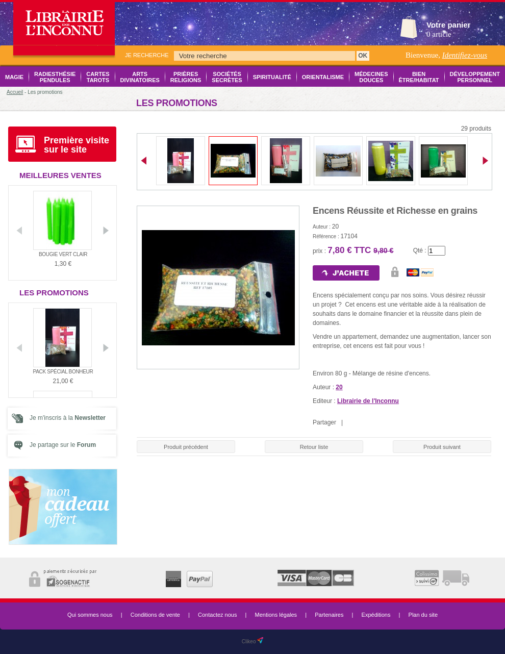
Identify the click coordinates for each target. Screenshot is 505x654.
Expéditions (376, 615)
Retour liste (314, 447)
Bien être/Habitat (419, 77)
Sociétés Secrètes (227, 77)
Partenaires (329, 615)
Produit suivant (442, 447)
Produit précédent (186, 447)
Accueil (15, 92)
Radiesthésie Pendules (54, 77)
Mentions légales (276, 615)
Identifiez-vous (464, 55)
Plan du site (423, 615)
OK (362, 55)
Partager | (329, 422)
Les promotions (54, 292)
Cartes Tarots (97, 77)
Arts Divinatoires (140, 77)
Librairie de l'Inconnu (368, 401)
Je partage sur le (63, 444)
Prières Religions (185, 77)
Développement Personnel (475, 77)
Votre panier (448, 24)
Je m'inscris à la (68, 417)
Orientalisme (323, 77)
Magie (14, 77)
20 (339, 387)
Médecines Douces (371, 77)
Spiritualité (272, 77)
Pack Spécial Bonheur (63, 371)
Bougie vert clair (63, 254)
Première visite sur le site (76, 145)
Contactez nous (217, 615)
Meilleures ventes (60, 175)
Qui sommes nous (90, 615)
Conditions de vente (155, 615)
